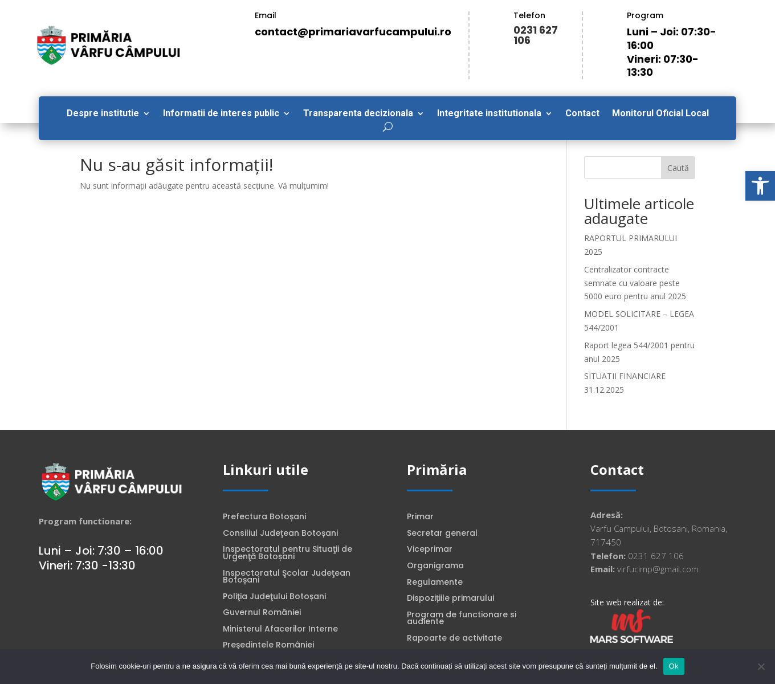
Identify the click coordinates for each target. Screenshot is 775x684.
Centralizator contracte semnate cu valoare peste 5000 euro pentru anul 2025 (635, 283)
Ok (674, 666)
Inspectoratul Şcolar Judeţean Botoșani (286, 577)
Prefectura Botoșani (264, 517)
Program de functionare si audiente (461, 619)
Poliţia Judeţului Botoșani (274, 597)
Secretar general (442, 534)
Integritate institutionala (489, 114)
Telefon (529, 15)
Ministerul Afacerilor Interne (280, 629)
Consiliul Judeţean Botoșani (280, 534)
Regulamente (435, 583)
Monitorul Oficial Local (660, 114)
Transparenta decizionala (358, 114)
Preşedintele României (268, 645)
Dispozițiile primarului (450, 599)
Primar (420, 517)
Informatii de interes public (221, 114)
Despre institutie (103, 114)
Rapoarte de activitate (454, 639)
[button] (760, 186)
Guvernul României (262, 613)
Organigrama (435, 566)
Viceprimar (429, 550)
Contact (582, 114)
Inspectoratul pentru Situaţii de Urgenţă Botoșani (287, 553)
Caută (678, 167)
